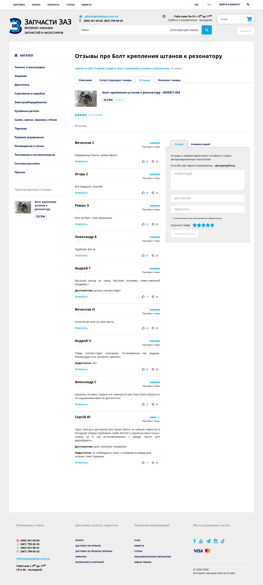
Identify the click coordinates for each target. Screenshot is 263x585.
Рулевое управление (29, 137)
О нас (137, 540)
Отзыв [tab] (179, 144)
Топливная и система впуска (35, 154)
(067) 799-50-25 (113, 20)
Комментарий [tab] (200, 144)
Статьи (70, 4)
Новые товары (142, 562)
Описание (85, 80)
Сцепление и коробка (30, 93)
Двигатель (22, 84)
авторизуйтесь (225, 165)
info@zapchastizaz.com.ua (101, 16)
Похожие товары (169, 80)
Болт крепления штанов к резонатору (45, 205)
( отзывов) (96, 115)
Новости (87, 4)
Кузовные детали (27, 111)
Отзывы (144, 80)
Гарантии (81, 556)
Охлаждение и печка (29, 146)
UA (196, 4)
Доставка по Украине (88, 545)
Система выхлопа (27, 163)
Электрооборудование (31, 102)
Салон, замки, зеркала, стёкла (36, 119)
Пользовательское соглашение (152, 556)
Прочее (20, 172)
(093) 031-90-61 (29, 547)
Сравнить (245, 30)
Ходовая (20, 76)
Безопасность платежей (89, 562)
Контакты (53, 4)
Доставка (19, 4)
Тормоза (21, 128)
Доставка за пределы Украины (93, 551)
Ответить (81, 161)
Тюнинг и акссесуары (30, 67)
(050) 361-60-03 (93, 20)
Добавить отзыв (184, 234)
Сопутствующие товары (115, 80)
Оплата (36, 4)
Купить (119, 100)
